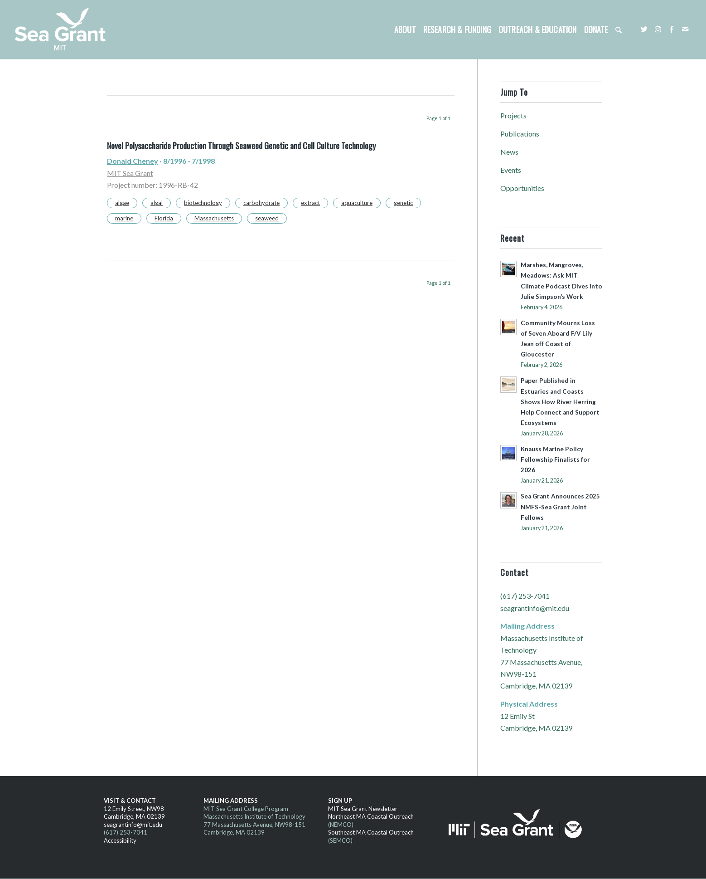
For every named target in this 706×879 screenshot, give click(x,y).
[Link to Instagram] (658, 29)
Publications (519, 133)
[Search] (618, 29)
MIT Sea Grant (130, 173)
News (509, 151)
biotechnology (203, 202)
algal (156, 202)
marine (124, 218)
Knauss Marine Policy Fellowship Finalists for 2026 (555, 459)
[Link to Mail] (685, 29)
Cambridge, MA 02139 (134, 816)
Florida (164, 218)
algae (122, 202)
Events (510, 170)
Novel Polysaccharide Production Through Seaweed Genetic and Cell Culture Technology (241, 145)
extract (310, 202)
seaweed (267, 218)
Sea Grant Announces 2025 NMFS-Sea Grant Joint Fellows (560, 507)
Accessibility (120, 840)
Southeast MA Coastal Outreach (371, 832)
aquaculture (356, 202)
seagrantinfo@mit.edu (534, 608)
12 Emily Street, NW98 (134, 808)
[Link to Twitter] (644, 29)
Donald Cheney (132, 160)
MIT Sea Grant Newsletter (362, 808)
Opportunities (522, 188)
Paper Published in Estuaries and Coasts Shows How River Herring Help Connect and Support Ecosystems (560, 401)
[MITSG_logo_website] (63, 29)
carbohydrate (261, 202)
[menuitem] (405, 29)
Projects (513, 115)
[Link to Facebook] (671, 29)
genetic (403, 202)
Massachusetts (214, 218)
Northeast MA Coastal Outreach (371, 816)
